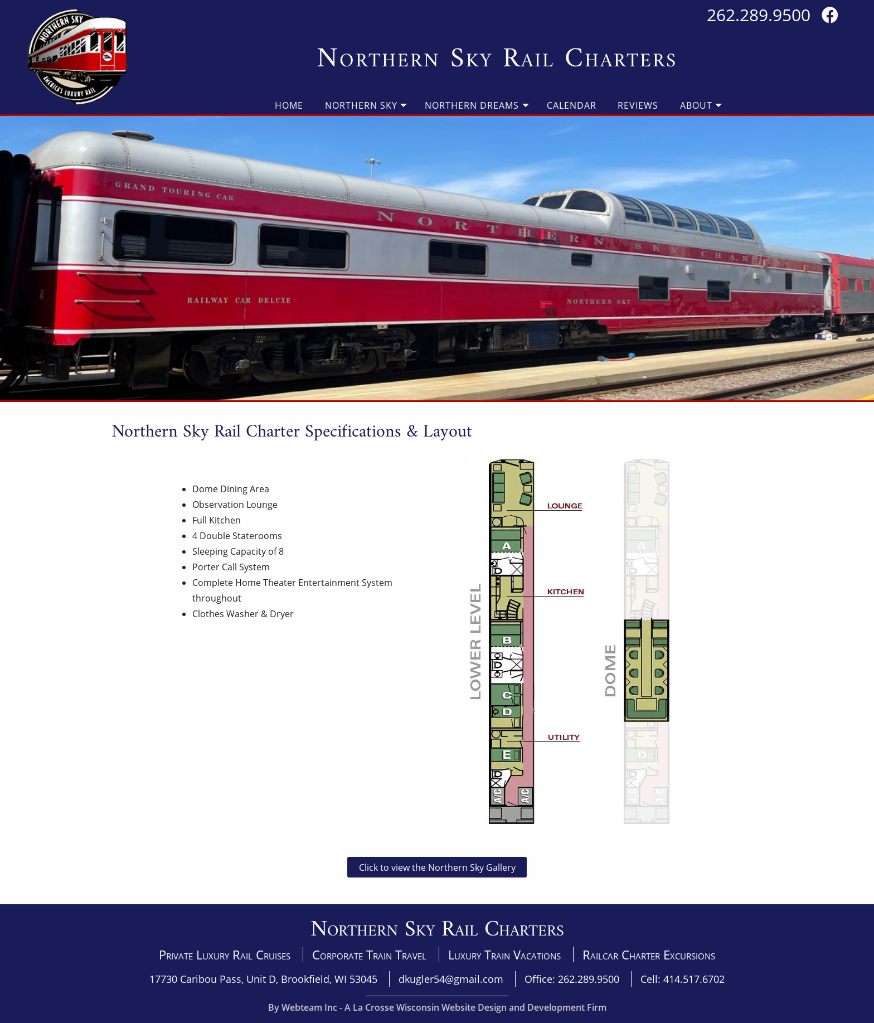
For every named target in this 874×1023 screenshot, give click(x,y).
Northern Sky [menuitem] (361, 105)
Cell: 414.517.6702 (682, 979)
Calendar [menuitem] (571, 105)
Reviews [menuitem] (638, 105)
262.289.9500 (758, 14)
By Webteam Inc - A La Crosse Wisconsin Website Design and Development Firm (437, 1007)
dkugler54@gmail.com (451, 979)
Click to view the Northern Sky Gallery (437, 867)
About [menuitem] (696, 105)
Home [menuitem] (289, 105)
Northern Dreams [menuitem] (472, 105)
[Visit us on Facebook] (830, 14)
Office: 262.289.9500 (572, 979)
